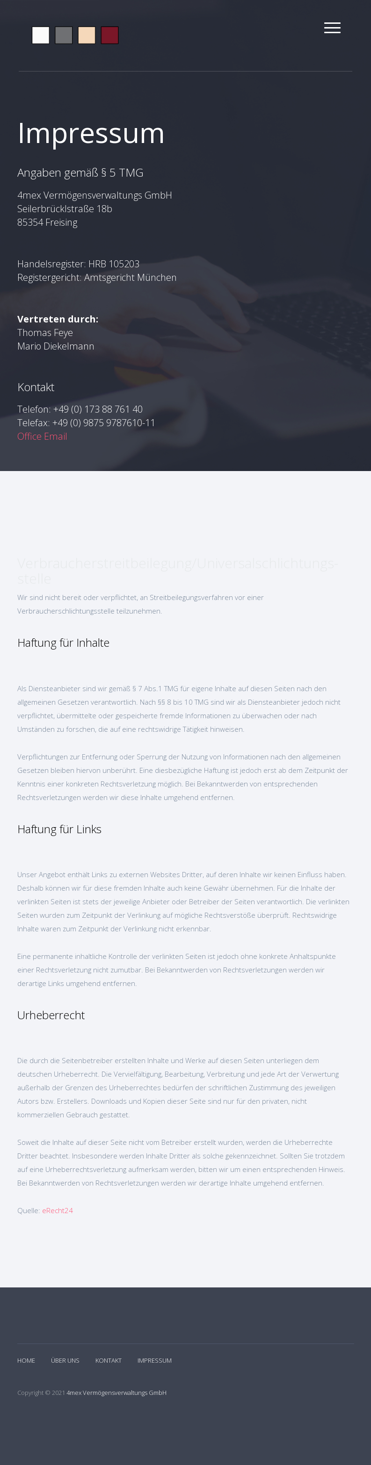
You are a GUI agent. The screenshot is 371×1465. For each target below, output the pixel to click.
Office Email (42, 436)
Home (26, 1360)
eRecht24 (57, 1210)
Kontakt (108, 1360)
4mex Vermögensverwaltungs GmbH (116, 1392)
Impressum (155, 1360)
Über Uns (65, 1360)
